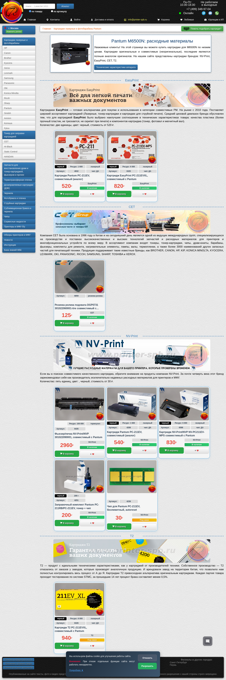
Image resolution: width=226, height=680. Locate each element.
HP (5, 48)
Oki (5, 88)
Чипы (7, 216)
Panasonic (9, 83)
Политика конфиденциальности (18, 660)
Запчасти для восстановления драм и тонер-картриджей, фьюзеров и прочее (16, 170)
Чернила (8, 193)
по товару (35, 11)
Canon (7, 53)
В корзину (67, 194)
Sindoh (7, 113)
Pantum (8, 108)
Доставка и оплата (102, 19)
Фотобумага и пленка (15, 198)
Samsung (8, 78)
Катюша (8, 123)
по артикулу (59, 11)
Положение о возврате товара (18, 664)
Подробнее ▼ (76, 670)
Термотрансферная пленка (18, 180)
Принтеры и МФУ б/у (14, 226)
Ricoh (7, 98)
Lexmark (8, 73)
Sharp (7, 103)
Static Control (10, 151)
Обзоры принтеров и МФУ (17, 235)
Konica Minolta (11, 93)
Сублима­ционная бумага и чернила (17, 210)
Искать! (65, 6)
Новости (8, 240)
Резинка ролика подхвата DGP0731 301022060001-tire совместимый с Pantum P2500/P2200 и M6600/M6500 (77, 308)
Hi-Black (8, 146)
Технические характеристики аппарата (116, 67)
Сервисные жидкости (15, 221)
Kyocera (8, 63)
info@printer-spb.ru (135, 19)
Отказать (147, 658)
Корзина (163, 19)
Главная (30, 19)
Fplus (6, 128)
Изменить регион (14, 32)
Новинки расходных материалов (18, 668)
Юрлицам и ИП (214, 19)
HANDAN (8, 156)
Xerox (7, 68)
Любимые (187, 19)
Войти (75, 19)
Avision (7, 118)
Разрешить (147, 666)
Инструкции (10, 245)
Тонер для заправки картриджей (14, 135)
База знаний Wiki (13, 250)
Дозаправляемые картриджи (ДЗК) (18, 186)
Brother (7, 58)
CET (6, 141)
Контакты (53, 19)
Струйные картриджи (15, 203)
